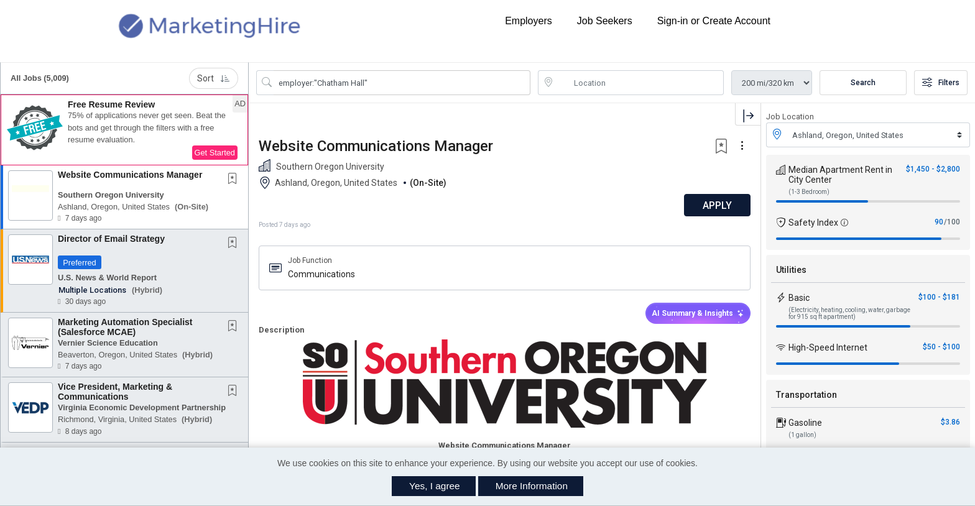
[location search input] (639, 82)
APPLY (717, 205)
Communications (321, 274)
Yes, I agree (434, 486)
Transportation (806, 395)
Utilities (791, 270)
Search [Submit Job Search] (863, 82)
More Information (532, 486)
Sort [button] (213, 78)
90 (939, 222)
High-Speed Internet (827, 347)
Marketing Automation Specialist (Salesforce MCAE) (125, 326)
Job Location (790, 116)
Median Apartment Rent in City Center (840, 175)
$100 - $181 (939, 297)
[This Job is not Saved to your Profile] (235, 179)
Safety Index (813, 223)
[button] (124, 129)
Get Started (215, 152)
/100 (952, 222)
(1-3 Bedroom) (808, 191)
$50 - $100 (941, 347)
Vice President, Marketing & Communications (115, 391)
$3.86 (950, 422)
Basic (799, 298)
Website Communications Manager (130, 175)
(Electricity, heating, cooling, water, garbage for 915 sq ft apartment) (849, 313)
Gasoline (805, 423)
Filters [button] (940, 82)
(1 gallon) (802, 434)
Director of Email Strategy (111, 239)
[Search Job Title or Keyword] (402, 82)
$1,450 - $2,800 (933, 169)
